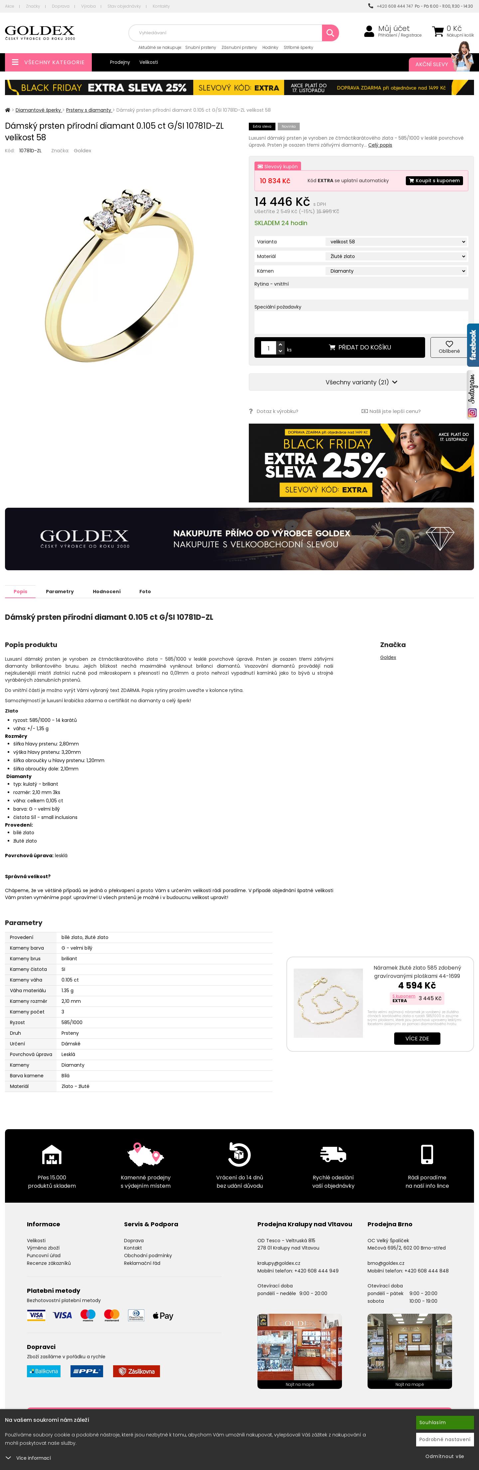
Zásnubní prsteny (239, 47)
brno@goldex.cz (386, 1263)
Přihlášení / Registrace (400, 35)
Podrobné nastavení (445, 1439)
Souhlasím (432, 1422)
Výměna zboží (43, 1247)
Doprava (61, 6)
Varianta (267, 241)
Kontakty (161, 6)
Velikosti (148, 62)
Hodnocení (107, 591)
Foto (146, 591)
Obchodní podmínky (148, 1255)
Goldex (82, 150)
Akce (9, 6)
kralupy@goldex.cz (278, 1263)
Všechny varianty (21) (362, 382)
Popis (20, 591)
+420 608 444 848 (426, 1270)
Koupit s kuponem (434, 180)
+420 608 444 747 (390, 6)
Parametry (60, 591)
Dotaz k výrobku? (273, 411)
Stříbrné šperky (298, 47)
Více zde (417, 1038)
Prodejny (120, 62)
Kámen (265, 271)
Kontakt (133, 1247)
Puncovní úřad (44, 1255)
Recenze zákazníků (49, 1263)
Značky (33, 6)
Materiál (266, 256)
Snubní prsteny (200, 47)
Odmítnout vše (444, 1456)
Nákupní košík (460, 35)
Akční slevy (438, 64)
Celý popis (380, 145)
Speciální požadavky (277, 307)
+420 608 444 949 (316, 1270)
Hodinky (270, 47)
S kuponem (404, 996)
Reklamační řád (142, 1263)
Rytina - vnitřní (271, 284)
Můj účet (394, 28)
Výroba (88, 6)
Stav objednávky (124, 6)
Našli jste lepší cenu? (391, 411)
